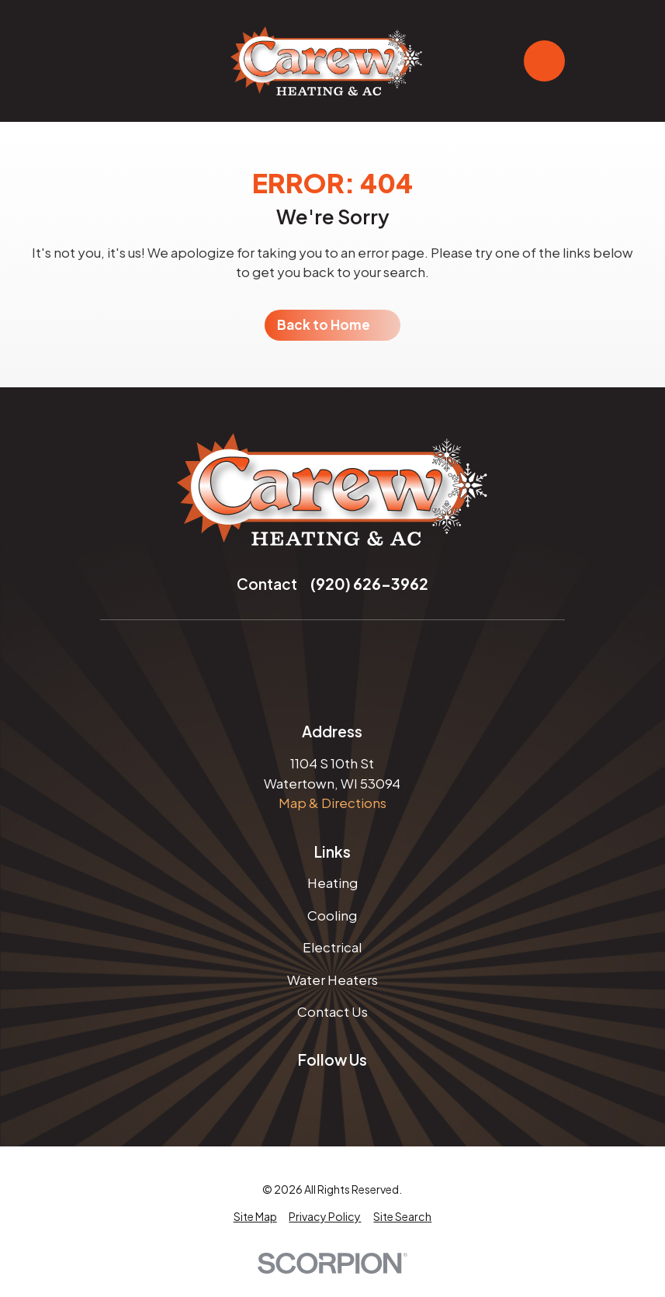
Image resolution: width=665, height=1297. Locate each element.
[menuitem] (255, 1217)
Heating (332, 882)
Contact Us (332, 1011)
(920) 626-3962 (369, 583)
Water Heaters (332, 979)
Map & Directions (332, 802)
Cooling (332, 915)
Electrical (332, 946)
